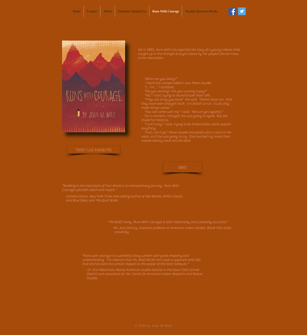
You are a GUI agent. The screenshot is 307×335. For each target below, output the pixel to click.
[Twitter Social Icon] (242, 11)
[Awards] (182, 167)
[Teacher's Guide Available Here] (93, 150)
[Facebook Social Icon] (232, 11)
